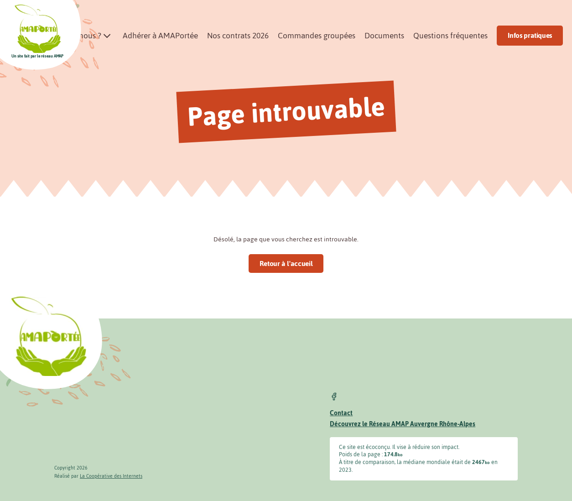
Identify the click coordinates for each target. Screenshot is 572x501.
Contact (341, 413)
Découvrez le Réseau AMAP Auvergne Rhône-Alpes (402, 424)
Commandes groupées (316, 35)
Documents (384, 35)
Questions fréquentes (450, 35)
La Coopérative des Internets (111, 476)
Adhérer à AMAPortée (160, 35)
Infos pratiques (530, 35)
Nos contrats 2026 (238, 35)
